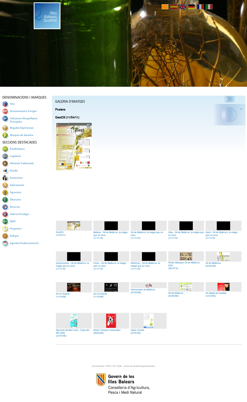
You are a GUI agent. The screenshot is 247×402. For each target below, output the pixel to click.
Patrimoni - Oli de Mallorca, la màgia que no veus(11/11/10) (145, 266)
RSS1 (109, 366)
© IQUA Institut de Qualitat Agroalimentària (134, 366)
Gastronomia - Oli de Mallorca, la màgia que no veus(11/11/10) (72, 266)
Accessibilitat (98, 366)
